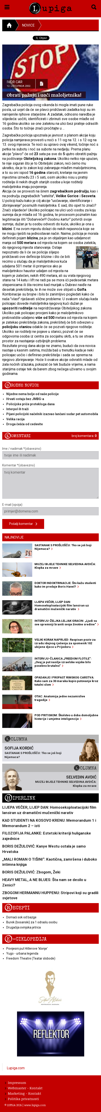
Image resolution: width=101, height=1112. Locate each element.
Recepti (17, 908)
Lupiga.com (16, 1068)
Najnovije (14, 537)
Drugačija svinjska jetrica (23, 927)
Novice (28, 25)
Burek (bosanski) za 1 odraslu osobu (31, 922)
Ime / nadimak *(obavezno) (50, 453)
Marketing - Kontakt (23, 1093)
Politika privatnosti (22, 1098)
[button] (7, 6)
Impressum (15, 1082)
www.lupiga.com (35, 1105)
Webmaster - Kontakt (24, 1088)
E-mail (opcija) (50, 509)
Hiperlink (19, 798)
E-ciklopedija (25, 939)
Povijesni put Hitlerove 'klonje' (27, 948)
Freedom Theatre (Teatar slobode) (30, 958)
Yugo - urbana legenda (22, 953)
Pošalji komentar (23, 524)
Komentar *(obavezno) (50, 481)
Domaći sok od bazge (21, 917)
